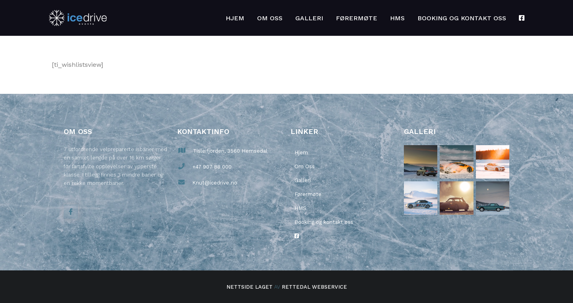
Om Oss (270, 18)
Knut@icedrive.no (214, 183)
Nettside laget (249, 287)
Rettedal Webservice (314, 287)
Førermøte (356, 18)
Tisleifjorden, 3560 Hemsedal (229, 151)
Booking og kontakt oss (461, 18)
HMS (397, 18)
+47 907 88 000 (211, 167)
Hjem (235, 18)
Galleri (309, 18)
